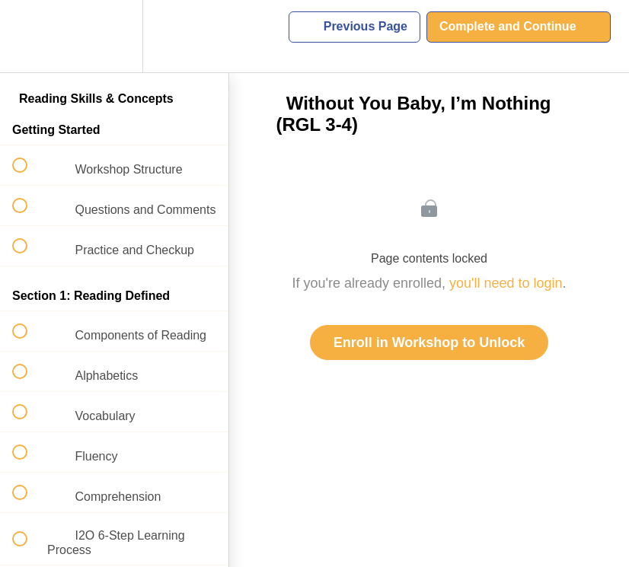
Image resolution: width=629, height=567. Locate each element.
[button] (28, 36)
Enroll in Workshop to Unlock (429, 342)
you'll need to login (506, 283)
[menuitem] (114, 36)
